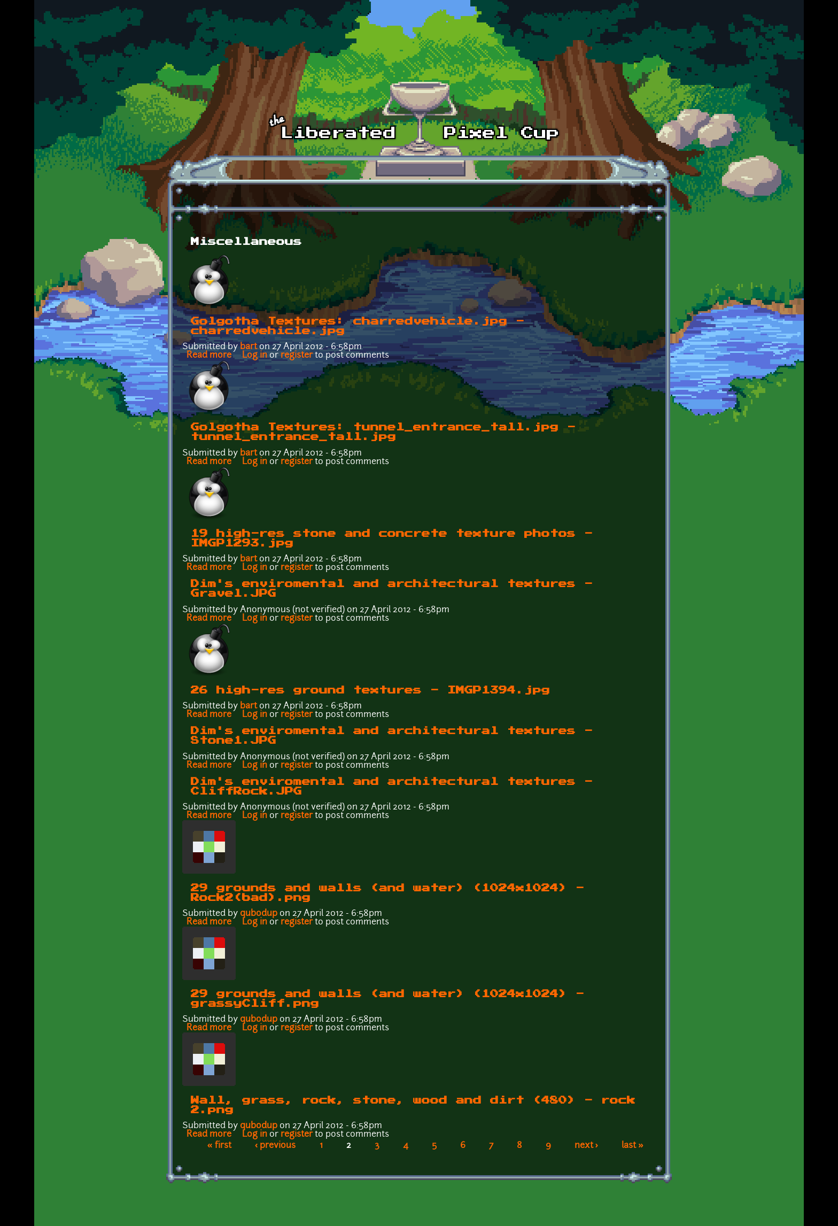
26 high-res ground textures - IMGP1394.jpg (370, 690)
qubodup (258, 913)
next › (587, 1146)
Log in (254, 355)
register (297, 355)
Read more (209, 355)
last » (632, 1146)
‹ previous (275, 1146)
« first (219, 1146)
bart (248, 347)
